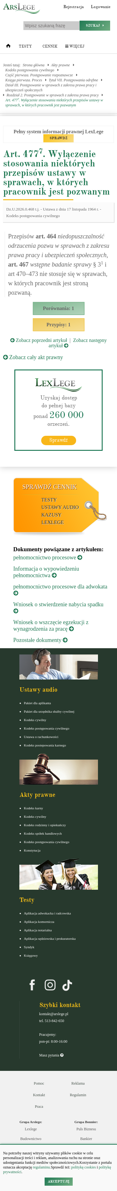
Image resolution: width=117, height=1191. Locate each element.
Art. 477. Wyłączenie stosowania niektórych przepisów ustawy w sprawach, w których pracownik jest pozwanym (54, 102)
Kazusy (51, 514)
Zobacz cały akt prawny (33, 357)
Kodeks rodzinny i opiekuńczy (45, 825)
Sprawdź (58, 440)
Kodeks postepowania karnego (45, 745)
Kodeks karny (33, 808)
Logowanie (100, 6)
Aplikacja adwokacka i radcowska (47, 913)
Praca (39, 1106)
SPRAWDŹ (58, 138)
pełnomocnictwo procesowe (47, 557)
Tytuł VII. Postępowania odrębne (73, 80)
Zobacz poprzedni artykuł (38, 340)
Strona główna (34, 65)
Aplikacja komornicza (39, 922)
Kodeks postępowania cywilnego (29, 70)
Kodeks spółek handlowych (43, 833)
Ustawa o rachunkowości (41, 737)
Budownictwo (30, 1139)
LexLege (52, 522)
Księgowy (31, 955)
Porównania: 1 (58, 308)
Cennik (49, 46)
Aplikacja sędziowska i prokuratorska (50, 938)
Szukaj (95, 25)
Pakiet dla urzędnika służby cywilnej (49, 711)
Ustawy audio (60, 507)
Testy (25, 46)
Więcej (74, 46)
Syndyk (29, 947)
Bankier (86, 1139)
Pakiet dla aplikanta (37, 703)
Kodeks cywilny (35, 720)
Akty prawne (60, 65)
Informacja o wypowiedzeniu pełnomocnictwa (46, 572)
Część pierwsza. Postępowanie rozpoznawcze (39, 75)
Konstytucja (32, 850)
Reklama (78, 1083)
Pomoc (39, 1083)
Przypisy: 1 (58, 324)
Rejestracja (73, 6)
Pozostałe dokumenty (40, 640)
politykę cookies (83, 1167)
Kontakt (39, 1095)
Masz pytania (51, 1055)
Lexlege (31, 1129)
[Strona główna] (8, 47)
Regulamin (78, 1095)
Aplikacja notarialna (38, 930)
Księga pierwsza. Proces (23, 80)
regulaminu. (41, 1167)
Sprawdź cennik (49, 486)
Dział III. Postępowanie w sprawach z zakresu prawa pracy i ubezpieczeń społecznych (50, 87)
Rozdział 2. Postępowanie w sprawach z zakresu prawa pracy (53, 95)
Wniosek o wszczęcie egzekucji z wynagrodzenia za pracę (51, 625)
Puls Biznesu (86, 1129)
